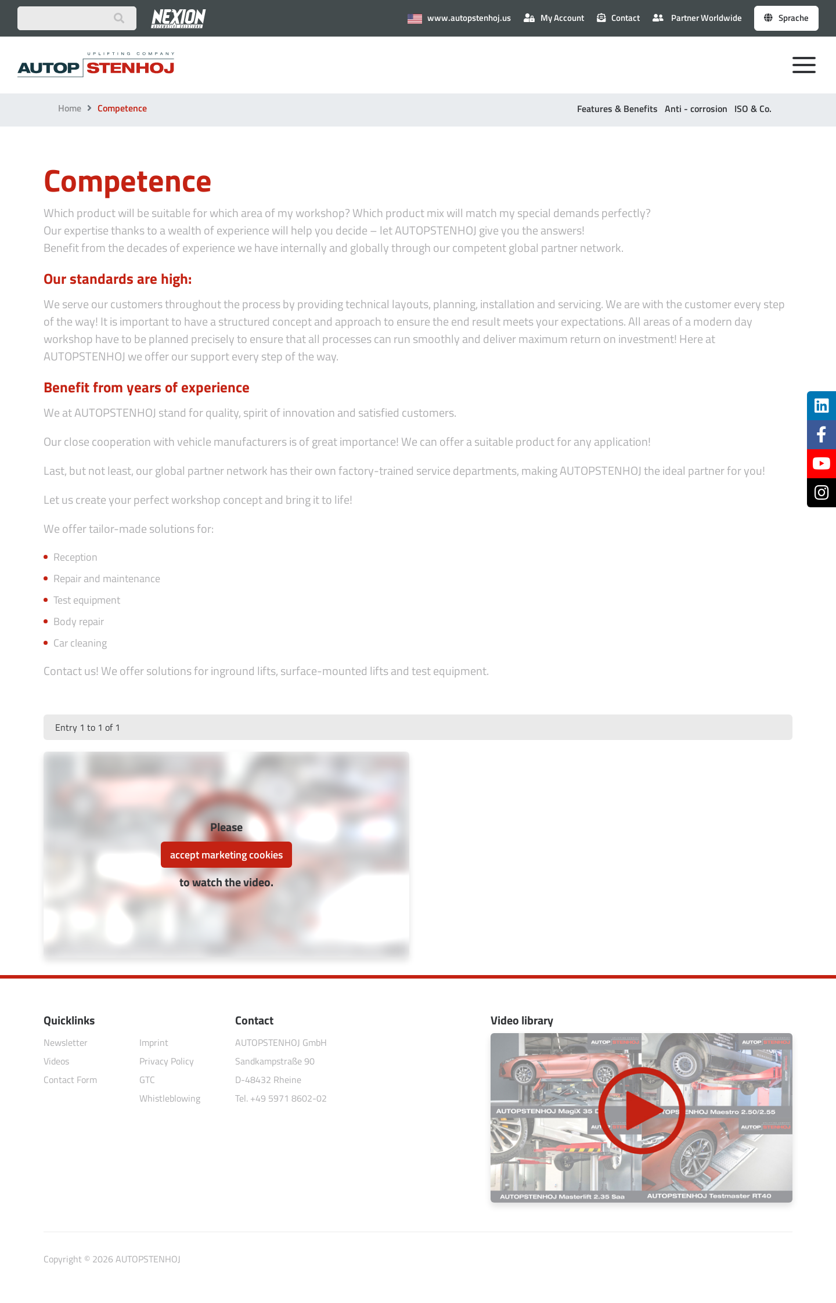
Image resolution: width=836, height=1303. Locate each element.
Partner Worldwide (697, 17)
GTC (147, 1080)
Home (69, 108)
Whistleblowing (169, 1098)
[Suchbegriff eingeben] (76, 18)
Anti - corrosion (696, 108)
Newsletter (66, 1042)
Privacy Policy (166, 1061)
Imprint (153, 1042)
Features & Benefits (617, 108)
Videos (56, 1061)
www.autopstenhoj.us (459, 17)
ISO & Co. (753, 108)
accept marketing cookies (226, 854)
